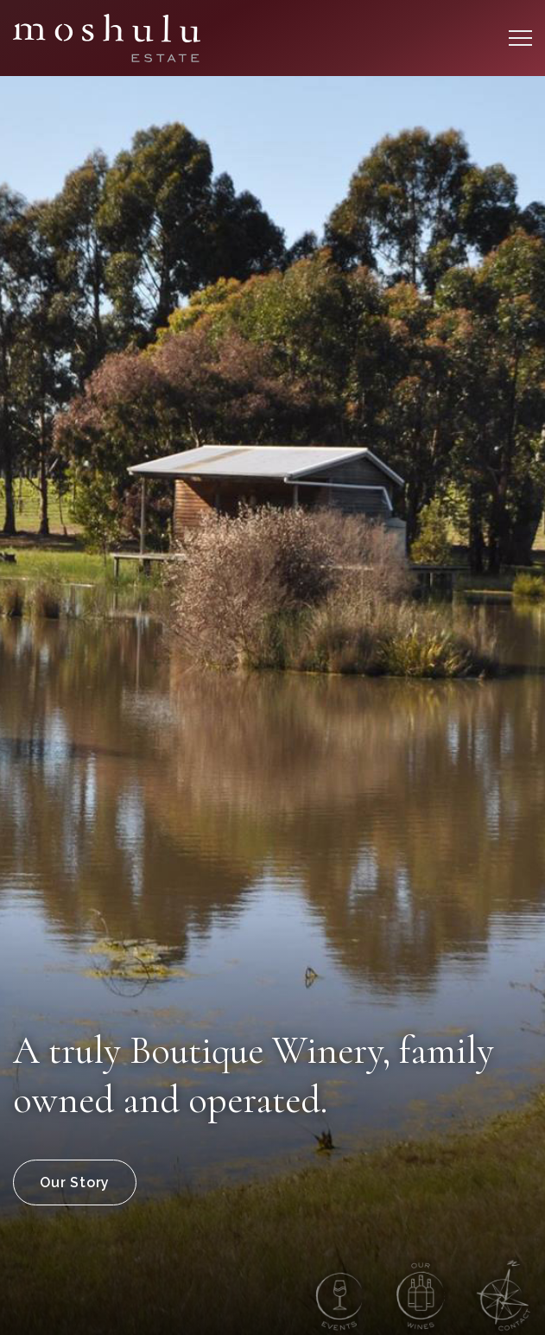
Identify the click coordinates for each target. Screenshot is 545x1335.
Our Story (75, 1182)
